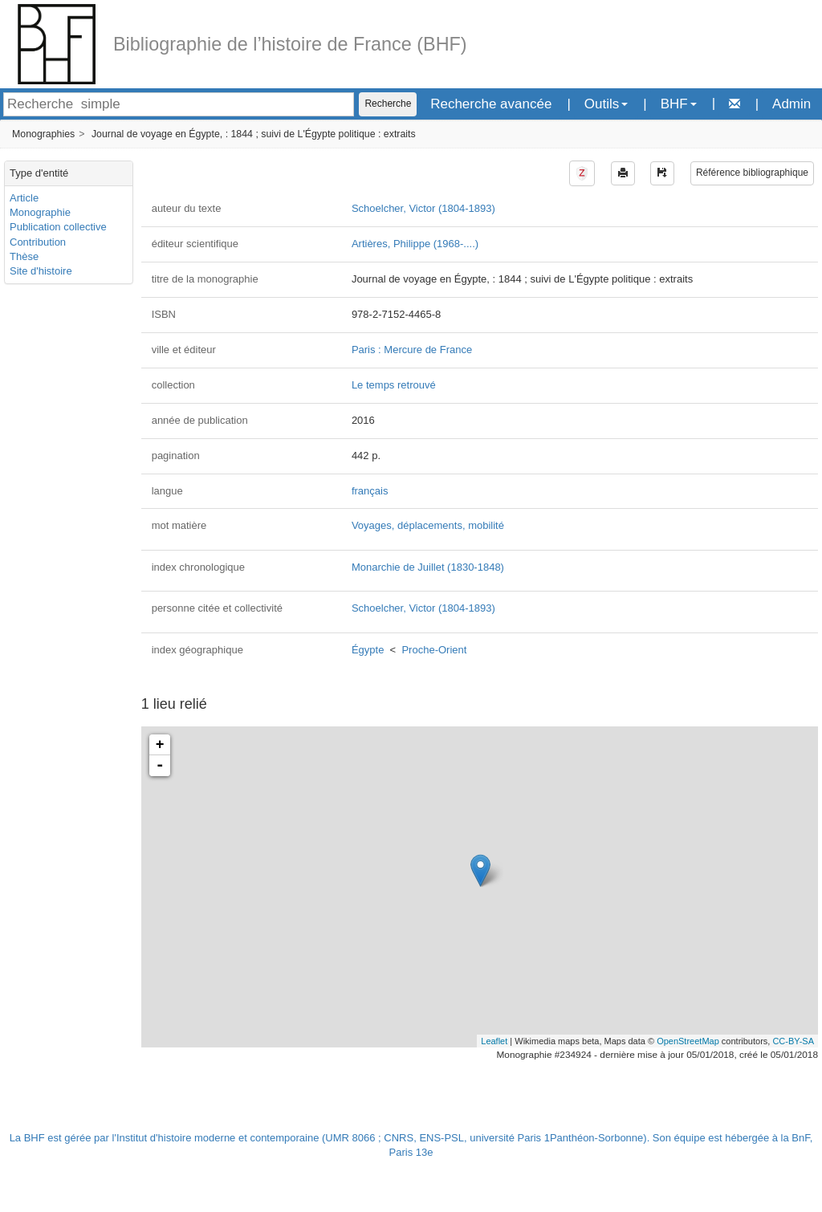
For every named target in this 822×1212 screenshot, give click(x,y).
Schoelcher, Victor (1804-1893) (423, 208)
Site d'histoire (41, 271)
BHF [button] (679, 104)
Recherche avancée (490, 104)
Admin (791, 104)
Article (24, 198)
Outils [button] (606, 104)
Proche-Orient (433, 650)
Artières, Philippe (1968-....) (415, 244)
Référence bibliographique (752, 172)
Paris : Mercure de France (412, 350)
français (370, 491)
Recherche (387, 103)
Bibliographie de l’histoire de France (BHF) (290, 44)
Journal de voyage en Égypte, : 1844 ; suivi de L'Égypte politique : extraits (254, 134)
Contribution (38, 242)
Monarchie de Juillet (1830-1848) (428, 567)
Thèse (24, 256)
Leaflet (494, 1041)
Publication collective (58, 227)
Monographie (40, 212)
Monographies (43, 134)
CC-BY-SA (793, 1041)
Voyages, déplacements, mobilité (428, 525)
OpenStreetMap (688, 1041)
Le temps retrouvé (394, 385)
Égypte (368, 650)
